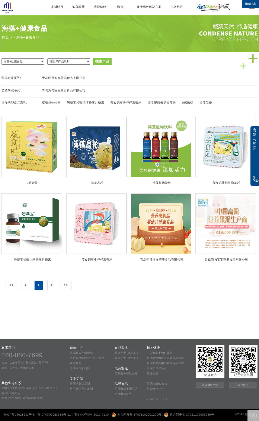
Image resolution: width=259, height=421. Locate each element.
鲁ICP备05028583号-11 (54, 414)
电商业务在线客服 (126, 373)
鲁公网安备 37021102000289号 (189, 414)
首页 (5, 37)
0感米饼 (187, 102)
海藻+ (121, 7)
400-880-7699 (22, 355)
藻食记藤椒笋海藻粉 (162, 102)
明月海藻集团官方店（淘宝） (88, 358)
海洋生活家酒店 (10, 393)
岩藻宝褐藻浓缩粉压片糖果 (85, 102)
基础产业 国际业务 (126, 358)
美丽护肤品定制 (80, 383)
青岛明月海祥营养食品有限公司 (63, 78)
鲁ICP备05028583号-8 (19, 414)
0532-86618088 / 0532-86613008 (22, 398)
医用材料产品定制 (81, 388)
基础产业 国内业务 (126, 352)
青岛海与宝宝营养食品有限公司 (63, 90)
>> (66, 285)
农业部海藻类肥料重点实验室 (165, 363)
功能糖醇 (100, 7)
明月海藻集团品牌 (126, 388)
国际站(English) (157, 383)
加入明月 (176, 7)
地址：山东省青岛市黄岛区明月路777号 (25, 362)
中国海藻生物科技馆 (160, 352)
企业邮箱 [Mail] (156, 368)
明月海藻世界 (123, 393)
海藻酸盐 (78, 7)
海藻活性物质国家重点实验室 (165, 358)
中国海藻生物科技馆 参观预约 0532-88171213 (29, 388)
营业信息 (152, 373)
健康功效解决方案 (149, 7)
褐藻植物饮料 (51, 102)
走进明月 (57, 7)
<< (11, 285)
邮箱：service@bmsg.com (17, 367)
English (250, 3)
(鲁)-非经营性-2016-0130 (91, 414)
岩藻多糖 (75, 363)
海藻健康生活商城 (81, 352)
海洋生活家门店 (80, 368)
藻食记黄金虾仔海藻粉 (126, 102)
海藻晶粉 (205, 102)
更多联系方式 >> (157, 399)
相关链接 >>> (155, 388)
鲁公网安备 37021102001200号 (137, 414)
